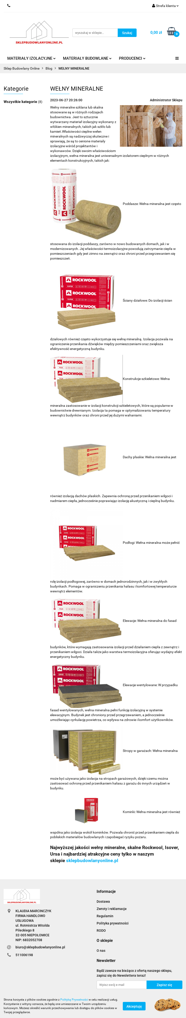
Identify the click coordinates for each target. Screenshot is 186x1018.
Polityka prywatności (113, 923)
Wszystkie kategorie (21, 102)
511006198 (24, 955)
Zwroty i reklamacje (112, 909)
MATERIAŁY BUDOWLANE (87, 58)
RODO (101, 930)
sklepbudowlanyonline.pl (92, 860)
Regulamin (105, 916)
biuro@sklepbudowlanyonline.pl (40, 947)
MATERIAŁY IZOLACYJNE (31, 58)
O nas (101, 951)
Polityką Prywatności (74, 999)
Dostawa (103, 901)
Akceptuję (134, 1006)
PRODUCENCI (132, 58)
